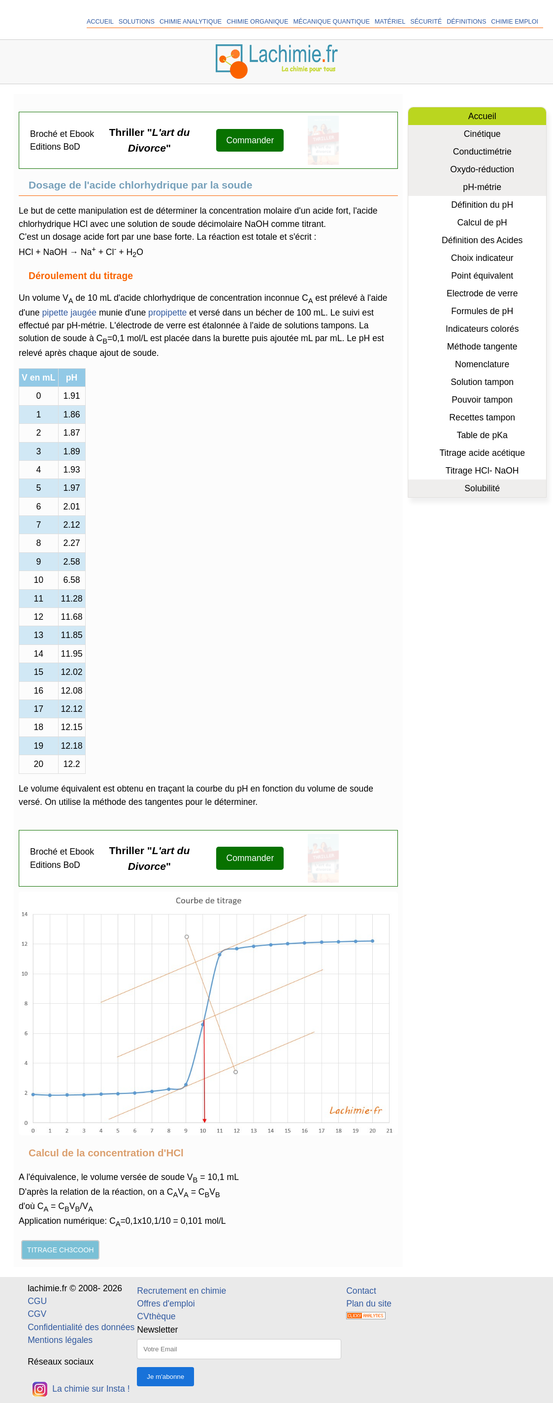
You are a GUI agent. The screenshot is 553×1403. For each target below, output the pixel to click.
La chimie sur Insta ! (81, 1389)
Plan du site (368, 1303)
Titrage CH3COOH (60, 1250)
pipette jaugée (69, 313)
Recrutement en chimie (181, 1291)
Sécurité (426, 21)
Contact (361, 1291)
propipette (167, 313)
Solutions (137, 21)
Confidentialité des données (81, 1327)
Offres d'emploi (166, 1303)
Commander (250, 140)
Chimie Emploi (514, 21)
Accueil (100, 21)
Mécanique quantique (331, 21)
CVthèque (156, 1316)
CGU (37, 1301)
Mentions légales (60, 1340)
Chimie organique (257, 21)
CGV (37, 1314)
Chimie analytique (191, 21)
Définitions (466, 21)
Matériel (390, 21)
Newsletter (157, 1330)
